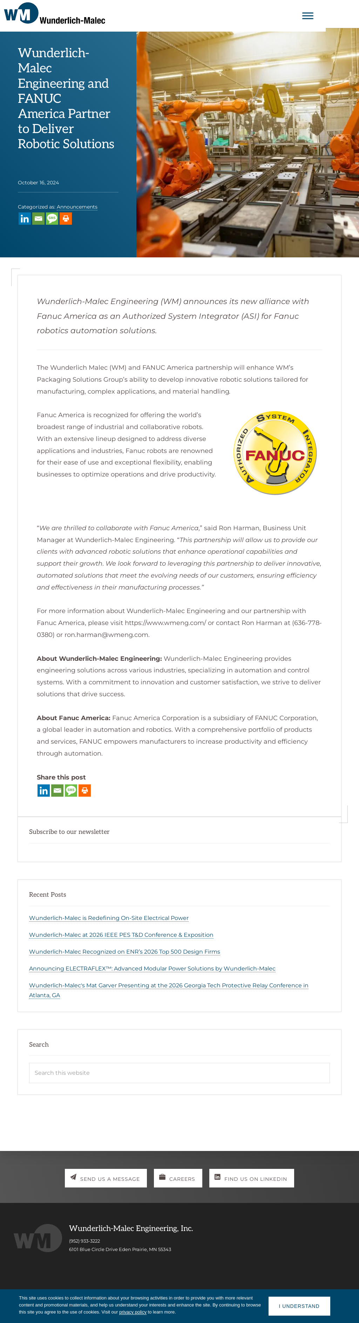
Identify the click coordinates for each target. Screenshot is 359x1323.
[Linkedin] (25, 218)
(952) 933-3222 (84, 1241)
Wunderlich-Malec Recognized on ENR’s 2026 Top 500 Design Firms (124, 951)
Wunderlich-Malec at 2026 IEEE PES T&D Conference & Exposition (121, 935)
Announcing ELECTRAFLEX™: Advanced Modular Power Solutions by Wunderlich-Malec (152, 968)
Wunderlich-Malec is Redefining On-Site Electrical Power (109, 918)
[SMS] (52, 218)
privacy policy (133, 1312)
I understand (299, 1306)
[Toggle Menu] (341, 15)
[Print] (66, 218)
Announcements (77, 207)
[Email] (38, 218)
